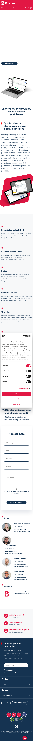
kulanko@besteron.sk (21, 566)
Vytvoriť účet (20, 703)
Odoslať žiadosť (16, 502)
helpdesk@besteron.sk (21, 593)
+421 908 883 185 (20, 529)
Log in (6, 703)
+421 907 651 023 (20, 577)
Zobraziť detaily (23, 388)
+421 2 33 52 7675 (20, 591)
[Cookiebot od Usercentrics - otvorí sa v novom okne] (23, 336)
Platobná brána (18, 8)
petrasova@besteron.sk (22, 531)
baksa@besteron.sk (20, 579)
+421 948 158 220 (10, 551)
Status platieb (6, 8)
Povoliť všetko (16, 394)
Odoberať (10, 671)
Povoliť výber (16, 399)
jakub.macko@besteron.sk (13, 553)
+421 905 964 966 (20, 564)
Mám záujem (9, 63)
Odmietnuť (16, 404)
